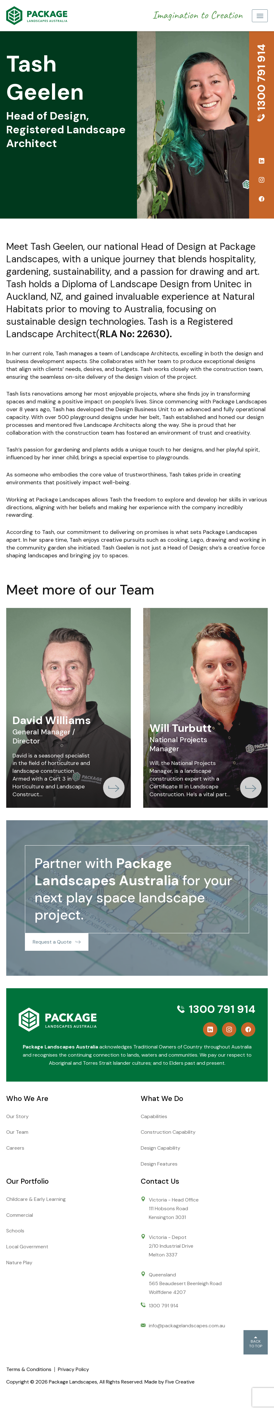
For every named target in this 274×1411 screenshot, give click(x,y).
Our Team (17, 1132)
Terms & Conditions (28, 1369)
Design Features (159, 1164)
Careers (15, 1148)
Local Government (27, 1246)
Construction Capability (168, 1132)
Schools (15, 1230)
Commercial (19, 1215)
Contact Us (160, 1181)
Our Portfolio (27, 1181)
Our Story (17, 1116)
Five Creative (180, 1382)
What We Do (162, 1098)
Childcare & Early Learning (36, 1199)
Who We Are (27, 1098)
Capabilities (154, 1116)
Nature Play (19, 1262)
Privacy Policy (73, 1369)
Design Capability (160, 1148)
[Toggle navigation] (260, 15)
